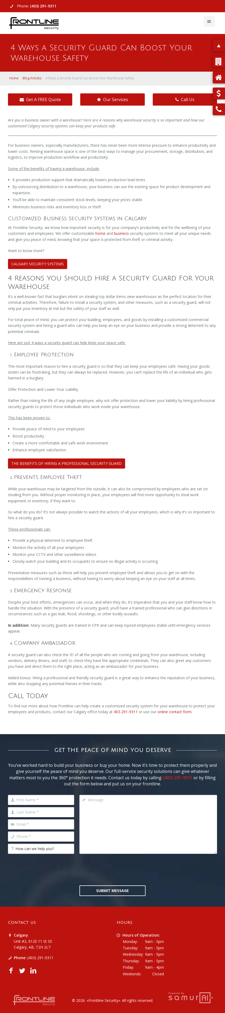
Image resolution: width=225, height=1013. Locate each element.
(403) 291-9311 (43, 5)
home (100, 233)
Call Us (184, 99)
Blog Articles (32, 78)
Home (14, 78)
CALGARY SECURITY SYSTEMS (37, 263)
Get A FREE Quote (40, 99)
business (121, 233)
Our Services (112, 99)
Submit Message (112, 890)
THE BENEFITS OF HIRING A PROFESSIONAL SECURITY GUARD (66, 463)
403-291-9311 (126, 711)
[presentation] (119, 869)
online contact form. (175, 711)
